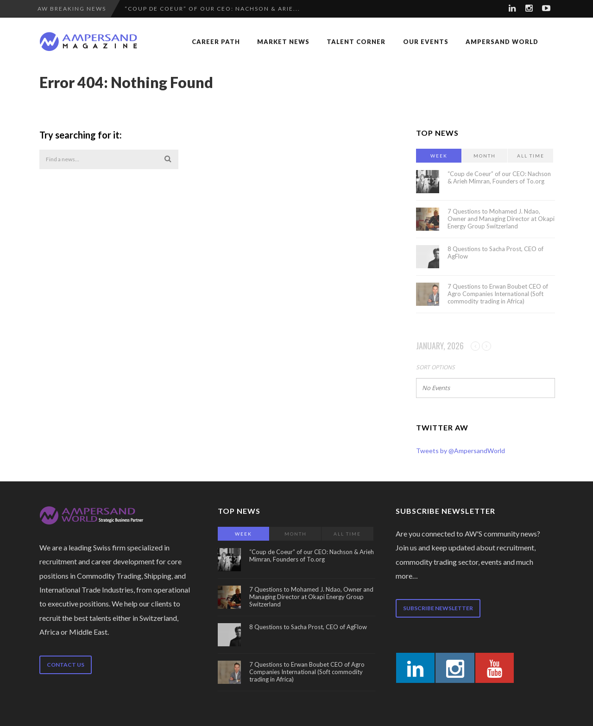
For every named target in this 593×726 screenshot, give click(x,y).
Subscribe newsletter (438, 608)
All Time (530, 155)
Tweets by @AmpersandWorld (460, 451)
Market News (283, 41)
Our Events (425, 41)
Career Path (216, 41)
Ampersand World (502, 41)
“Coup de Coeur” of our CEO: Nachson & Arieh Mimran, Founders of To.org (499, 177)
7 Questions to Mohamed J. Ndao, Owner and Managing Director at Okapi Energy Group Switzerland (501, 219)
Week (439, 155)
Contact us (65, 664)
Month (484, 155)
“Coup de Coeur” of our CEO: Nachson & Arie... (212, 8)
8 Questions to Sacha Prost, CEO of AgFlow (308, 627)
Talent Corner (356, 41)
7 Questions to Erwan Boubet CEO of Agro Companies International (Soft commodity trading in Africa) (498, 294)
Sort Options (435, 367)
